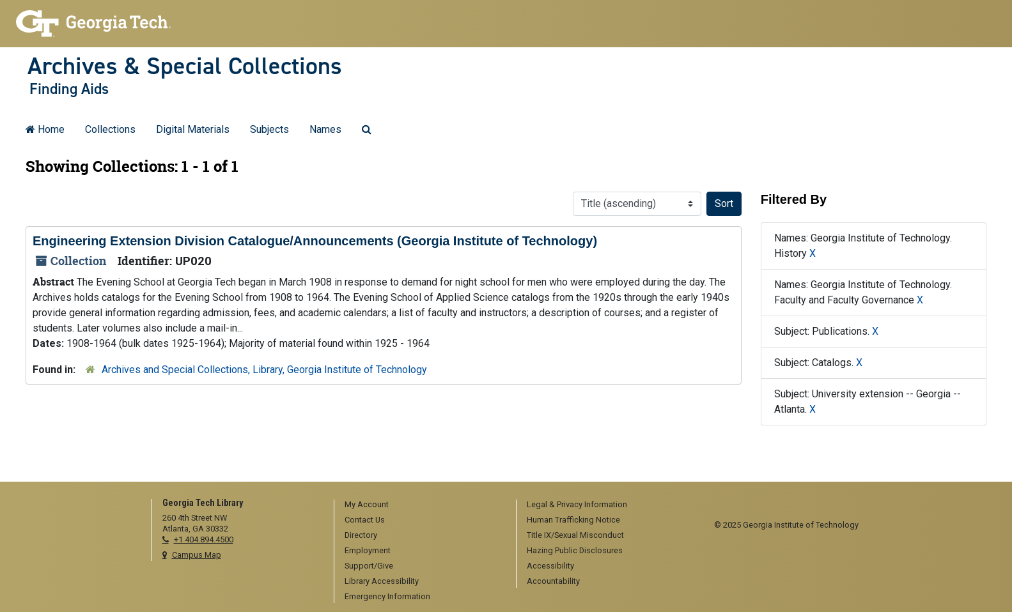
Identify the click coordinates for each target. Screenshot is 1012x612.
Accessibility (550, 565)
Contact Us (365, 519)
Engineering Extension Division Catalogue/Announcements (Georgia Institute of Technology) (315, 241)
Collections (110, 129)
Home (45, 129)
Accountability (553, 581)
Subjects (269, 129)
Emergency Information (387, 596)
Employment (368, 550)
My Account (367, 504)
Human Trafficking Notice (573, 519)
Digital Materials (193, 129)
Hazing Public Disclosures (575, 550)
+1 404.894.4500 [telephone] (203, 539)
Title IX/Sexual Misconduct (575, 535)
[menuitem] (421, 505)
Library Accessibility (382, 581)
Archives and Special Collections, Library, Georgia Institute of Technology (264, 369)
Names (325, 129)
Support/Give (369, 565)
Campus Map (196, 555)
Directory (361, 535)
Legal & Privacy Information (577, 504)
